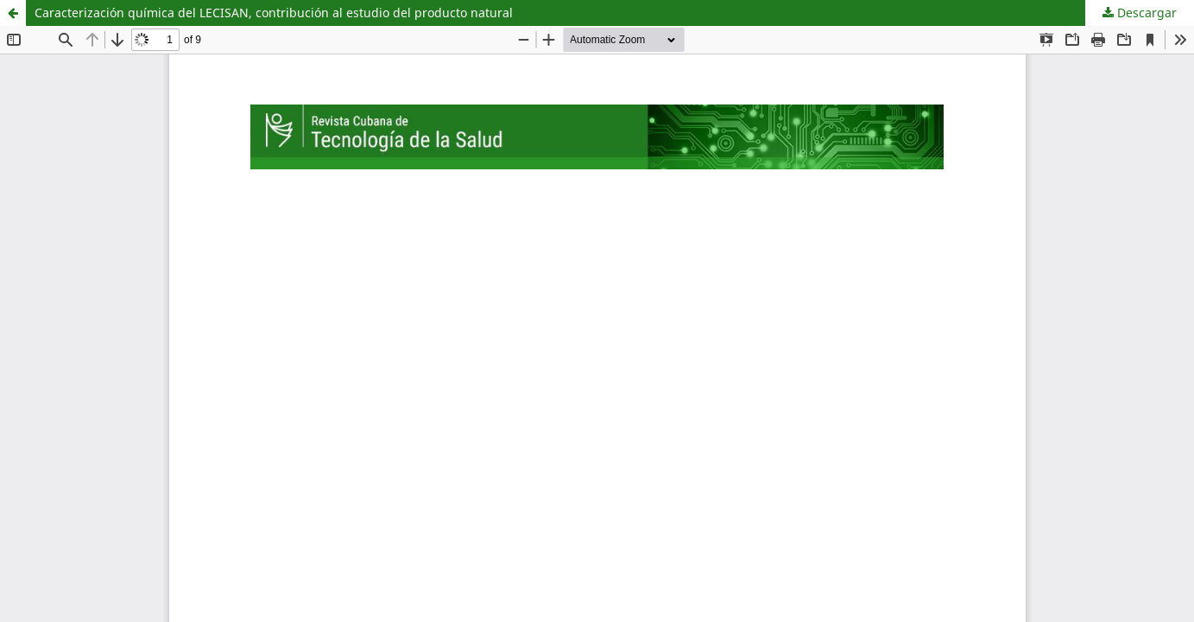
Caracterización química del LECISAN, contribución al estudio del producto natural (274, 12)
